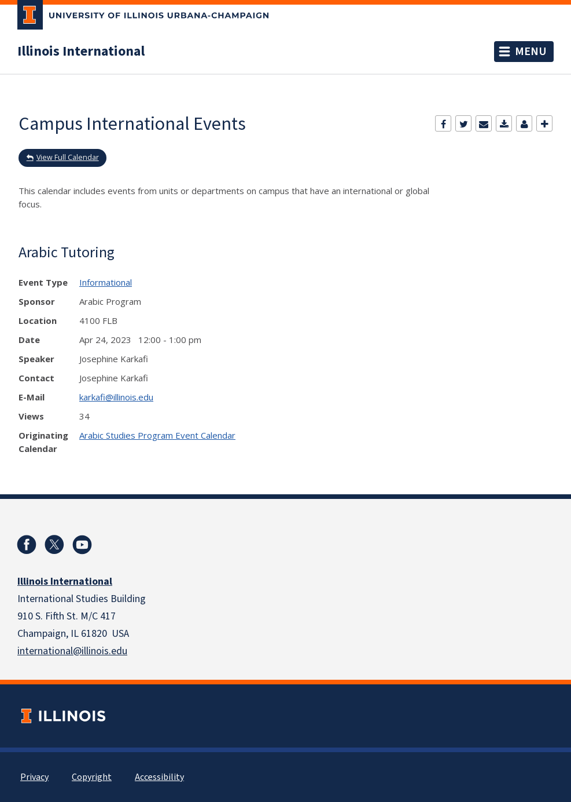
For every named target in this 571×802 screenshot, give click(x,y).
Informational (105, 282)
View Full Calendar (67, 157)
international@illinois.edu (72, 651)
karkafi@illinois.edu (116, 397)
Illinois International (81, 51)
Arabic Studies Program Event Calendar (157, 435)
